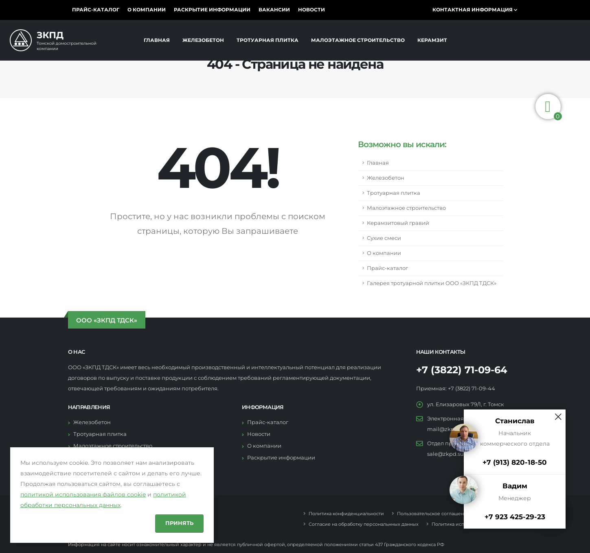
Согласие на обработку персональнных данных (363, 524)
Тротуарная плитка (267, 40)
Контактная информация (474, 10)
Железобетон (203, 40)
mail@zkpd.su (446, 429)
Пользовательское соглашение (433, 513)
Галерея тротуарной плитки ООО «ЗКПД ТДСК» (431, 283)
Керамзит (432, 40)
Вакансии (274, 10)
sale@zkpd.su (445, 454)
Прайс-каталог (95, 10)
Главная (157, 40)
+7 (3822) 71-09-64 (461, 370)
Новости (311, 10)
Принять (179, 523)
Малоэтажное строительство (358, 40)
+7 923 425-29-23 (515, 517)
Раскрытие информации (212, 10)
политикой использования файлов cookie (83, 494)
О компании (146, 10)
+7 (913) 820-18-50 (515, 462)
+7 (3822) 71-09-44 (471, 388)
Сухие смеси (384, 238)
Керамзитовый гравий (398, 223)
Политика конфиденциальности (345, 513)
